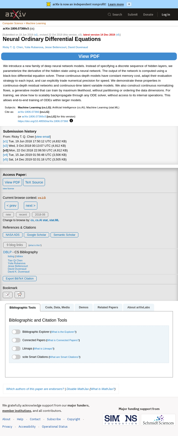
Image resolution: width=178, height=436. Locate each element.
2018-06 (40, 214)
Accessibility (27, 427)
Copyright (73, 419)
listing (11, 256)
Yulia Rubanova (33, 47)
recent (23, 214)
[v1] (5, 141)
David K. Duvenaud (18, 271)
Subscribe (54, 419)
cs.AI (38, 220)
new (8, 214)
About (6, 419)
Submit (133, 15)
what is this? (35, 245)
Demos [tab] (83, 307)
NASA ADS (12, 234)
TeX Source (34, 182)
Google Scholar (36, 234)
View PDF (89, 56)
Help (20, 419)
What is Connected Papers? (63, 340)
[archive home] (16, 14)
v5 (118, 34)
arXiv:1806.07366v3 (34, 116)
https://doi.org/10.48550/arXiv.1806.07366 (43, 121)
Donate (148, 15)
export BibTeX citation (20, 278)
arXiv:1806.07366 (28, 111)
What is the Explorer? (63, 331)
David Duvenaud (78, 47)
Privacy (7, 427)
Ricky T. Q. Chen (13, 47)
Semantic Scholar (64, 234)
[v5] (5, 159)
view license (8, 188)
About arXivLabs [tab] (138, 307)
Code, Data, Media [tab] (57, 307)
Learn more (116, 4)
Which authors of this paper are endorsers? (35, 389)
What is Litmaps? (43, 348)
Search (115, 15)
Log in (166, 15)
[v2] (5, 145)
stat (45, 220)
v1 (36, 34)
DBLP (7, 252)
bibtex (19, 256)
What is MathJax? (102, 389)
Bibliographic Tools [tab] (23, 307)
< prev (11, 205)
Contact (35, 419)
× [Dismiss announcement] (129, 4)
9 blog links (15, 245)
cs (32, 220)
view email (43, 136)
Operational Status (54, 426)
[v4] (5, 154)
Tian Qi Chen (15, 260)
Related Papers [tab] (108, 307)
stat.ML (54, 220)
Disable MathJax (78, 389)
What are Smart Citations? (64, 357)
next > (30, 205)
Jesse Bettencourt (55, 47)
